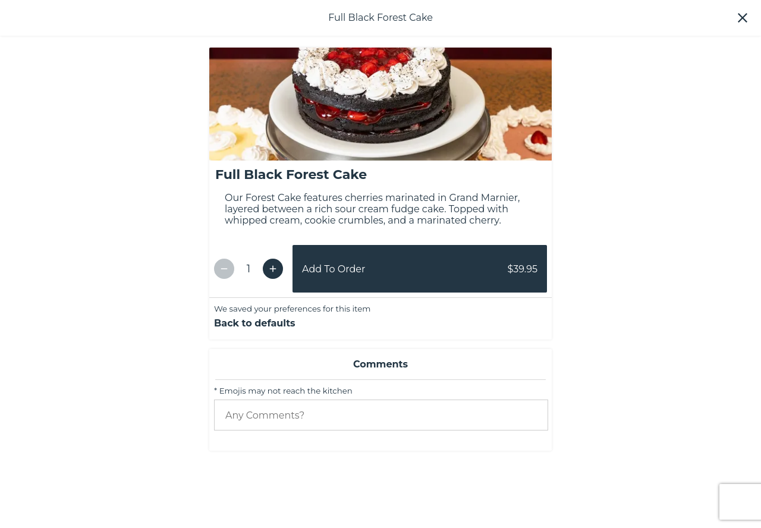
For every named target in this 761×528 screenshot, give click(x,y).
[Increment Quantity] (273, 367)
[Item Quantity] (248, 367)
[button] (742, 18)
